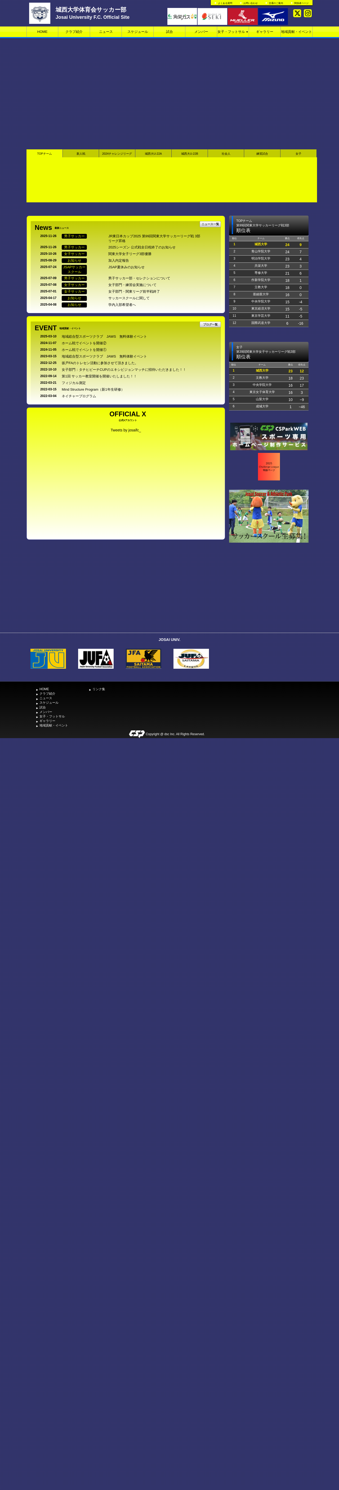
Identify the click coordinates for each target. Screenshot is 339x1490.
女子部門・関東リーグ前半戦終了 (134, 291)
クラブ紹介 (74, 32)
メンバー (201, 32)
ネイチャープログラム (79, 396)
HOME (42, 32)
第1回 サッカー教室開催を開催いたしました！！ (99, 376)
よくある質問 (225, 3)
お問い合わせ (250, 3)
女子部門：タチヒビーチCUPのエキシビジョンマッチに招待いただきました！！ (124, 370)
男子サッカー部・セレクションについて (139, 278)
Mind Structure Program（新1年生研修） (93, 389)
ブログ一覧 (210, 324)
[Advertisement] (269, 590)
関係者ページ (301, 3)
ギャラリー (264, 32)
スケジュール (137, 32)
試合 (169, 32)
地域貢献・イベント (296, 32)
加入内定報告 (118, 260)
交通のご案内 (276, 3)
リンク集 (98, 689)
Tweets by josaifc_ (126, 430)
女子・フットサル (232, 32)
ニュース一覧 (210, 224)
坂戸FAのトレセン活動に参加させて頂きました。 (100, 363)
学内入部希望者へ (122, 305)
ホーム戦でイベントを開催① (84, 350)
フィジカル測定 (74, 383)
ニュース (106, 32)
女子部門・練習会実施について (132, 285)
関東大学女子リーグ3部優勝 (129, 254)
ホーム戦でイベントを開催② (84, 343)
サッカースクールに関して (129, 298)
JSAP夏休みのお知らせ (126, 267)
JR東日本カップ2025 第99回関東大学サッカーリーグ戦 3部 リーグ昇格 (156, 238)
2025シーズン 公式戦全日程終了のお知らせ (142, 247)
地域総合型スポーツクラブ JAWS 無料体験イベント (104, 336)
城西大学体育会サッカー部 (91, 9)
